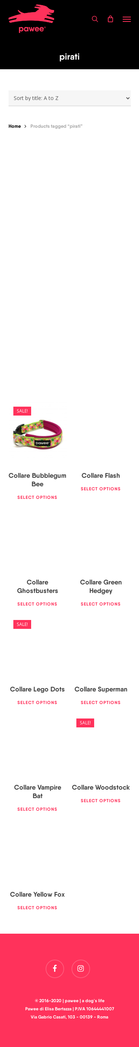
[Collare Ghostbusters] (38, 540)
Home (15, 126)
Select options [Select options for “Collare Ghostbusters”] (37, 604)
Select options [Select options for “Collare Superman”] (101, 702)
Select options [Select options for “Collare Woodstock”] (101, 800)
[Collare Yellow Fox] (38, 851)
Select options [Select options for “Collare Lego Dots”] (37, 702)
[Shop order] (70, 98)
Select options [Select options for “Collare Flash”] (101, 488)
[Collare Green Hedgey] (101, 540)
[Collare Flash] (101, 433)
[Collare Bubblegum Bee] (38, 433)
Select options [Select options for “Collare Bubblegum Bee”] (37, 497)
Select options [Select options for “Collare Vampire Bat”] (37, 809)
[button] (127, 19)
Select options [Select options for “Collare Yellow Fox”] (37, 907)
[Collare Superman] (101, 646)
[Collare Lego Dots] (38, 646)
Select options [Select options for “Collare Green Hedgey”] (101, 604)
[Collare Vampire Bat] (38, 745)
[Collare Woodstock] (101, 745)
